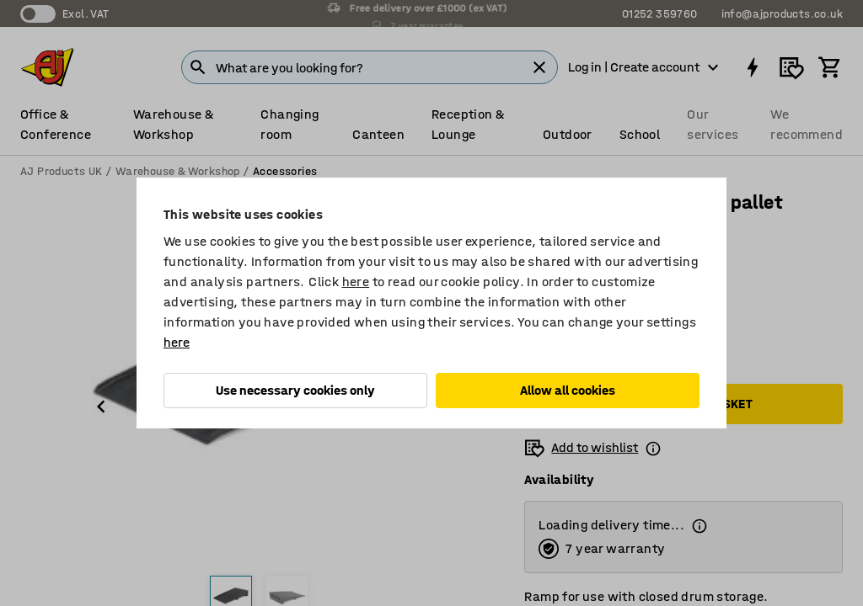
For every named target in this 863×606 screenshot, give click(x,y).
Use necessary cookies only (295, 390)
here (356, 282)
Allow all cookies (567, 390)
